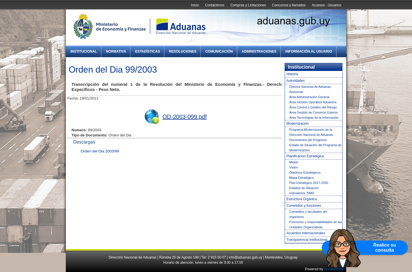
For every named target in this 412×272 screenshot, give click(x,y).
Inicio (195, 5)
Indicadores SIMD (301, 193)
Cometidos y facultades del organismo (308, 214)
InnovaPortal (333, 269)
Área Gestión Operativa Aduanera (312, 102)
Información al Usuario (308, 51)
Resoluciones (182, 51)
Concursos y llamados (289, 5)
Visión (293, 167)
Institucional (83, 51)
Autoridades (295, 81)
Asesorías (296, 92)
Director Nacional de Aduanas (310, 86)
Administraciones (259, 51)
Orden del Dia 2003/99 (100, 151)
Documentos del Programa (308, 140)
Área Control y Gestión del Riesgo (313, 107)
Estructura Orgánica (301, 199)
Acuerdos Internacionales (305, 233)
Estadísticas (147, 51)
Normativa (116, 51)
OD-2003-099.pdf (185, 117)
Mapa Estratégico (301, 177)
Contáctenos (214, 5)
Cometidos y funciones (303, 206)
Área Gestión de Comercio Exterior (313, 112)
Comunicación (219, 51)
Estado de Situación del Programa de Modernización (315, 147)
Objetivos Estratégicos (304, 172)
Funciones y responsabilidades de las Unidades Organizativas (315, 224)
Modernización (297, 124)
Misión (293, 162)
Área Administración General (309, 97)
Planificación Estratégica (305, 156)
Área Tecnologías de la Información (313, 117)
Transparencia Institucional (306, 240)
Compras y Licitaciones (248, 5)
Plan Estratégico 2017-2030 (308, 182)
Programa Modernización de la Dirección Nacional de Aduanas (311, 132)
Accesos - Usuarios (326, 5)
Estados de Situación (304, 188)
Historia (292, 74)
